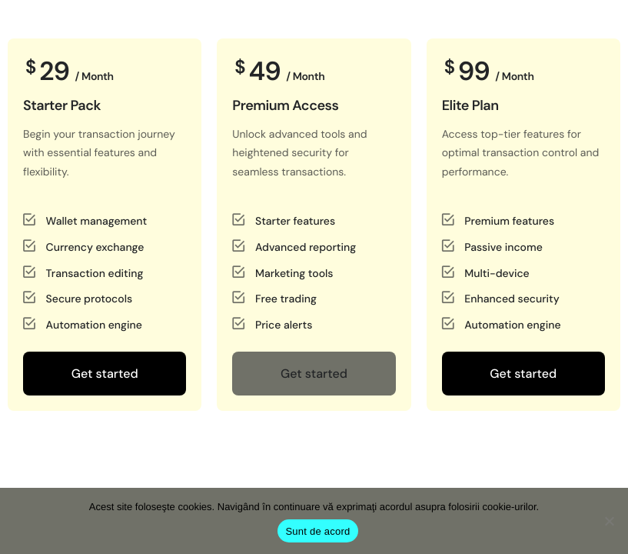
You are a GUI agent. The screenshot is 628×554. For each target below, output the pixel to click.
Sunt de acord (317, 531)
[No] (608, 521)
